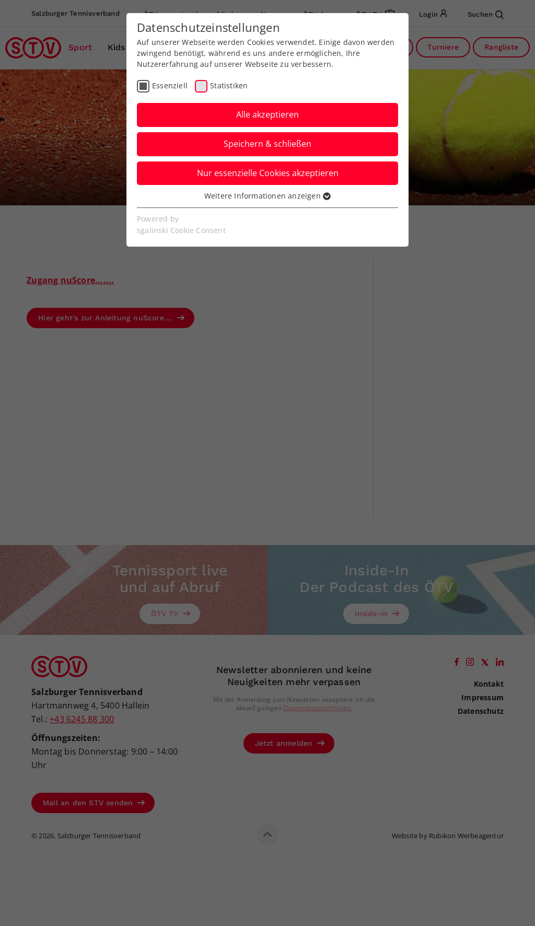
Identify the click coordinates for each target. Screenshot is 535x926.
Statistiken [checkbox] (229, 85)
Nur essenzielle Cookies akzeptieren (268, 173)
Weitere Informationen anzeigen (267, 196)
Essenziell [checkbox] (170, 85)
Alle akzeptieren (267, 114)
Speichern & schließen (267, 143)
